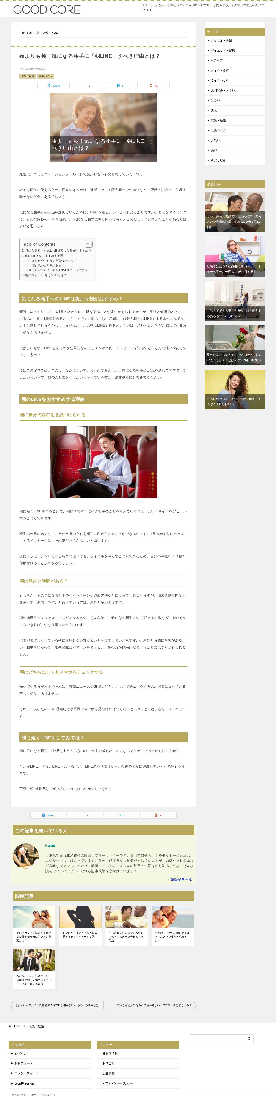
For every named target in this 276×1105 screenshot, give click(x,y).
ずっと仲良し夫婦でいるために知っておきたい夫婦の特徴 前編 (126, 936)
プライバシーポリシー (118, 1083)
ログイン (21, 1053)
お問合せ (109, 1063)
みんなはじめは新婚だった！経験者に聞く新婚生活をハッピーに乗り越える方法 (33, 980)
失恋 (214, 110)
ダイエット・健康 (223, 50)
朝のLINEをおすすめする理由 (46, 255)
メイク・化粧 (220, 70)
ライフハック (220, 80)
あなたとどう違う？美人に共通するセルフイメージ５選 (80, 934)
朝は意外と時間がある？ (48, 265)
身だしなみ (218, 160)
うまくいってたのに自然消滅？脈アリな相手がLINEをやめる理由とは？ (58, 1005)
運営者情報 (110, 1053)
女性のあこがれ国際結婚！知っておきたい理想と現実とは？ (172, 936)
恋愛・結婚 (27, 76)
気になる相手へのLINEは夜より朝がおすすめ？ (58, 250)
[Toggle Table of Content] (86, 244)
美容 (214, 150)
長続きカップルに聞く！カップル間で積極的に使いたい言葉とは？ (33, 936)
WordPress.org (25, 1083)
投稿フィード (24, 1063)
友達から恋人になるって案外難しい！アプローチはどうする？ (154, 1005)
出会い (215, 100)
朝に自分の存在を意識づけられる (54, 260)
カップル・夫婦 (221, 40)
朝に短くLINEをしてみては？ (46, 275)
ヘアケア (217, 60)
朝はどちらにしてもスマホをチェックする (59, 270)
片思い (215, 140)
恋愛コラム (45, 76)
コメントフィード (27, 1073)
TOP (30, 33)
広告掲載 (109, 1073)
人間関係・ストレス (224, 90)
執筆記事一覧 (181, 879)
